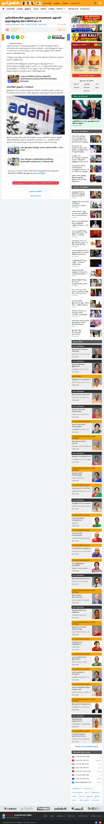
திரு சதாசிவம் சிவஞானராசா (81, 704)
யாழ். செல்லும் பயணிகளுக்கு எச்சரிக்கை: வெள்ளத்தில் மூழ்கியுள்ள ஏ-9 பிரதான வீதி (37, 160)
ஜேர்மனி (90, 796)
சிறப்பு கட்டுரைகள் (80, 96)
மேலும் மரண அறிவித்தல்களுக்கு (86, 746)
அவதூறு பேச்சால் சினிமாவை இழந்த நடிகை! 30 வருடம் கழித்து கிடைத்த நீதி (79, 194)
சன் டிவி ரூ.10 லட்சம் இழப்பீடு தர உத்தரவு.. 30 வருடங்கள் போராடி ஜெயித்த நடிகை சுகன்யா (80, 243)
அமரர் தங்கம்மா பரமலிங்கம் (81, 488)
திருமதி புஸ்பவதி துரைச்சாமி (81, 456)
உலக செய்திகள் (77, 792)
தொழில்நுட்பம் (77, 789)
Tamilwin (19, 822)
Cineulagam (75, 227)
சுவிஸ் (74, 796)
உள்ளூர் (20, 9)
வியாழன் (87, 87)
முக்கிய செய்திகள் (35, 191)
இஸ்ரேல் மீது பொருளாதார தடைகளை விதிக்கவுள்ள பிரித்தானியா (76, 332)
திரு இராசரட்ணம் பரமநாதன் (81, 503)
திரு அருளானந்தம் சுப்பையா (81, 578)
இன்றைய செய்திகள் (87, 81)
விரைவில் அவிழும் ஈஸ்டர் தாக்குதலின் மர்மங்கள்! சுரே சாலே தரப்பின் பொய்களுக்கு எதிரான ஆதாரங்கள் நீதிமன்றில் (80, 139)
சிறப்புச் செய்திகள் (80, 131)
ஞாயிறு (86, 84)
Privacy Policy (96, 816)
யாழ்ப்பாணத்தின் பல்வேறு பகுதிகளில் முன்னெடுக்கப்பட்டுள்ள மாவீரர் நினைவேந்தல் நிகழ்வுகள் (38, 78)
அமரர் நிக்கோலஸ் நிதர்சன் (81, 548)
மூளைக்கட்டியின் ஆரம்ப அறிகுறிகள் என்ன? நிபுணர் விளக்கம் (80, 322)
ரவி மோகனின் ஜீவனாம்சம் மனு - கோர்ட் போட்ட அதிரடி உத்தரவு (80, 303)
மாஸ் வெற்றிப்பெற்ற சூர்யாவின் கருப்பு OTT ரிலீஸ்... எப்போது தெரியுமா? (79, 233)
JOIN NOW (42, 173)
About (52, 816)
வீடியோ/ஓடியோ (84, 800)
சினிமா (65, 3)
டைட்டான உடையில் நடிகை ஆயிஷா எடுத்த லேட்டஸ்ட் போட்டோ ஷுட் (80, 291)
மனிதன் (57, 3)
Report (61, 30)
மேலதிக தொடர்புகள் (81, 752)
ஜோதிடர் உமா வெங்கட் (78, 67)
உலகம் (36, 9)
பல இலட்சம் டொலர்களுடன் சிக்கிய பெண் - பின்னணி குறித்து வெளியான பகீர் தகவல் (80, 159)
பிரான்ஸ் (81, 796)
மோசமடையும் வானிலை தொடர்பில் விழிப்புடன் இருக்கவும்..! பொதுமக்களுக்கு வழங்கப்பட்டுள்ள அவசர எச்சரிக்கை (80, 149)
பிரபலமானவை (35, 196)
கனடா (87, 792)
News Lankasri (75, 207)
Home (45, 816)
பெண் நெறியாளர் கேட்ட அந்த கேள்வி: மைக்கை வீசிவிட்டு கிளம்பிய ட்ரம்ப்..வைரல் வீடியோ (80, 252)
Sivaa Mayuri (15, 29)
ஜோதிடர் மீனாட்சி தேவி (93, 67)
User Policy (71, 816)
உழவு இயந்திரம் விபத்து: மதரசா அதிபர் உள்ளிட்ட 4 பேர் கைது (41, 148)
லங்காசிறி (47, 3)
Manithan (74, 198)
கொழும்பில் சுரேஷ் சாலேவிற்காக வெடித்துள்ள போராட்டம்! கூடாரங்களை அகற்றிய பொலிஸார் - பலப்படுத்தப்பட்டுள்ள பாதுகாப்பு (80, 168)
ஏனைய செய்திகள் (80, 187)
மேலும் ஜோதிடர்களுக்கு (87, 75)
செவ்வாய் (86, 91)
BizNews (62, 9)
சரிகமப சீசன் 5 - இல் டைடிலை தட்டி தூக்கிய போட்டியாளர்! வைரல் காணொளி (80, 213)
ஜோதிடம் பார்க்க (80, 45)
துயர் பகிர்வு (77, 342)
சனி (96, 84)
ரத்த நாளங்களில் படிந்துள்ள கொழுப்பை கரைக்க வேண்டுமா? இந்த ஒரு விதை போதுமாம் (80, 272)
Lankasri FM (75, 3)
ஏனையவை (86, 9)
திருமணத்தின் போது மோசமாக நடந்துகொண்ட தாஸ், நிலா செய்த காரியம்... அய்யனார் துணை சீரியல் (79, 282)
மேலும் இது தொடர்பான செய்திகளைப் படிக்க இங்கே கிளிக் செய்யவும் (35, 183)
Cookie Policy (83, 816)
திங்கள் (76, 84)
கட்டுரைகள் (95, 800)
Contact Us (61, 816)
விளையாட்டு (74, 9)
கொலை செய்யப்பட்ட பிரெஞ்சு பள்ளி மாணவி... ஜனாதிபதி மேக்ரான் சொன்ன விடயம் (79, 313)
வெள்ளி (76, 87)
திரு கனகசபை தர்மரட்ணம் (81, 394)
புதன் (97, 87)
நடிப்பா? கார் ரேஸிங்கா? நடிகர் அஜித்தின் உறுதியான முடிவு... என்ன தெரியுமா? (80, 223)
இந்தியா (28, 9)
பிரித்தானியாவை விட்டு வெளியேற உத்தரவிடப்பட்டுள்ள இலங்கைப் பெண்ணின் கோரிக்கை (80, 204)
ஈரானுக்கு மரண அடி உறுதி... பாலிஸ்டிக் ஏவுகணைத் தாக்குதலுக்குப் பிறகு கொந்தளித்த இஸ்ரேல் (80, 262)
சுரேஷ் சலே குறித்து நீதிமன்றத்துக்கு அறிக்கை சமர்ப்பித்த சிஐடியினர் (79, 178)
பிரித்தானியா (95, 792)
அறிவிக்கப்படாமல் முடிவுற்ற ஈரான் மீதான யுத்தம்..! (86, 122)
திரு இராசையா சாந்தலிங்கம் (81, 379)
